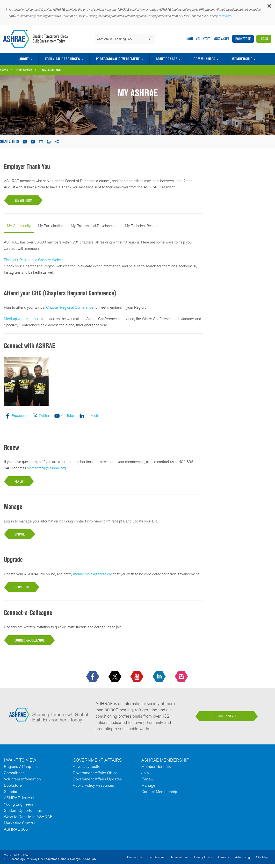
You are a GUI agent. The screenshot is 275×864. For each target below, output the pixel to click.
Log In (264, 38)
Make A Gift (221, 38)
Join (190, 38)
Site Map (262, 857)
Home (4, 70)
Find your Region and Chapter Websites (35, 259)
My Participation (51, 225)
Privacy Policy (203, 857)
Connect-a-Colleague (29, 640)
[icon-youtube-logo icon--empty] (137, 677)
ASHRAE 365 (16, 829)
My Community (19, 225)
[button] (269, 7)
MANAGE (19, 534)
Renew (147, 779)
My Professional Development (94, 225)
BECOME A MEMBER (227, 716)
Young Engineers (18, 804)
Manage (148, 785)
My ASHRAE (51, 70)
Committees (14, 772)
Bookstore (243, 38)
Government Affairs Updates (97, 779)
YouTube (67, 415)
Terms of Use (179, 857)
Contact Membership (159, 791)
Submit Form (23, 200)
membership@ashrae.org (46, 468)
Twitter (44, 415)
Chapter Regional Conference (69, 307)
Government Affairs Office (95, 772)
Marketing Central (19, 823)
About (24, 59)
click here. (225, 16)
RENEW (18, 481)
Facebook (20, 415)
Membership (242, 59)
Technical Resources (62, 59)
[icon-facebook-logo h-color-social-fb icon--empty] (93, 677)
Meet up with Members (22, 318)
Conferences (166, 59)
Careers (223, 857)
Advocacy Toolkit (87, 766)
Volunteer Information (22, 779)
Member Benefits (156, 766)
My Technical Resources (144, 225)
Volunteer (203, 38)
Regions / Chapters (21, 766)
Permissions (156, 857)
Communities (204, 59)
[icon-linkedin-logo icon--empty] (159, 677)
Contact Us (134, 857)
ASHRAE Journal (19, 797)
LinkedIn (92, 415)
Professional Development (117, 59)
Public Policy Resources (93, 785)
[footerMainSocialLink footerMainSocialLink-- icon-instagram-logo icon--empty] (182, 677)
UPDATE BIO (21, 587)
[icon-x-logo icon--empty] (115, 677)
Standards (13, 791)
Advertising (242, 857)
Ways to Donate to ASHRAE (28, 816)
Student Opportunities (23, 810)
